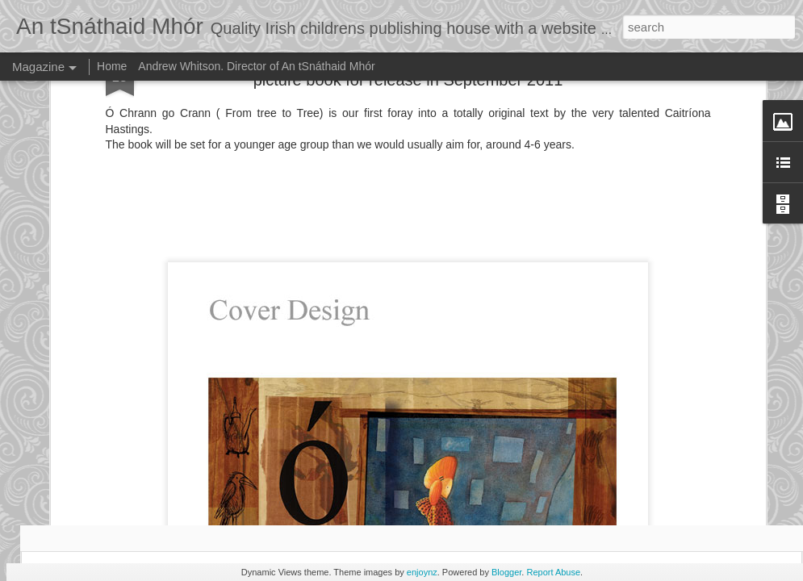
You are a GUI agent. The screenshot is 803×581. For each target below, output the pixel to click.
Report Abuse (553, 572)
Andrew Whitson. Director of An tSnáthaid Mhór (256, 66)
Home (112, 66)
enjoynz (422, 572)
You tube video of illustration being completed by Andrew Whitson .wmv (129, 477)
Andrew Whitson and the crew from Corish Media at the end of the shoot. (325, 477)
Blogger (506, 572)
